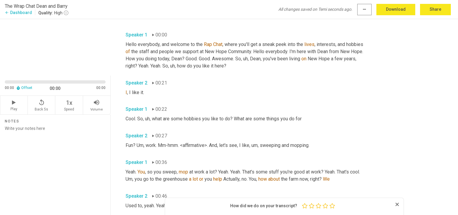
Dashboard (18, 12)
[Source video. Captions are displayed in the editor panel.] (55, 46)
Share (435, 9)
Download (396, 9)
